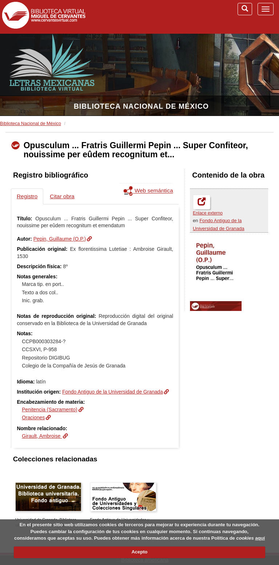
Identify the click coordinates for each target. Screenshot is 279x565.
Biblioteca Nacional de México (141, 106)
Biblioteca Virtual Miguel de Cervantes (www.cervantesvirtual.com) (43, 17)
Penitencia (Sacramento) (49, 409)
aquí (260, 538)
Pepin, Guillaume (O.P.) (59, 239)
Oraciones (33, 417)
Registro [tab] (27, 196)
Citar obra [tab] (62, 196)
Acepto (139, 551)
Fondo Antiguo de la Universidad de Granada (112, 392)
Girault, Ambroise (42, 436)
